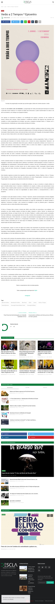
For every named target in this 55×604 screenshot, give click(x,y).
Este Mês (27, 387)
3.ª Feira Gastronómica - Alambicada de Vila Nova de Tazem (24, 398)
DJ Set (30, 302)
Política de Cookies (49, 600)
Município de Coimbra (15, 302)
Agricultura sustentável (15, 500)
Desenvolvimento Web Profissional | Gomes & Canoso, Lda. (23, 479)
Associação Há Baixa (31, 305)
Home (2, 6)
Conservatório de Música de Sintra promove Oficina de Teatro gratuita (41, 315)
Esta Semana (10, 387)
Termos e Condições (39, 600)
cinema (34, 302)
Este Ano (45, 387)
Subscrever (50, 582)
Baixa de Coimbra (5, 302)
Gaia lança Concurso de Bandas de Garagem (20, 412)
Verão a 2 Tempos (42, 302)
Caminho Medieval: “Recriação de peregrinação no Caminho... (27, 371)
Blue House (24, 302)
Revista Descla (5, 18)
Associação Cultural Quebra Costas (18, 305)
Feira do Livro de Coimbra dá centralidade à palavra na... (19, 546)
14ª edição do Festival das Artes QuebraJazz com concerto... (24, 493)
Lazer (5, 6)
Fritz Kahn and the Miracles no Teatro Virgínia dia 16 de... (9, 371)
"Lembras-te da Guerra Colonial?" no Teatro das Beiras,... (23, 420)
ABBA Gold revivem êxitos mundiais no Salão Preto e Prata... (45, 353)
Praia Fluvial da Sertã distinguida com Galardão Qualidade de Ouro (15, 315)
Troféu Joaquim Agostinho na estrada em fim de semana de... (31, 569)
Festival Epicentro (5, 305)
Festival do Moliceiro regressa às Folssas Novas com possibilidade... (31, 578)
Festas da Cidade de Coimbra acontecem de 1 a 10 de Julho (45, 371)
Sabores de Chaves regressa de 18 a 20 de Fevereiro (22, 391)
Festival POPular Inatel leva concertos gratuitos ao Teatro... (31, 589)
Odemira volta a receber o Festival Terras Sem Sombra (23, 405)
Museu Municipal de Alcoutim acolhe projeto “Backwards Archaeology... (27, 353)
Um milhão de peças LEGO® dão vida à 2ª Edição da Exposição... (25, 486)
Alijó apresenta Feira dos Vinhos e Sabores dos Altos (8, 352)
